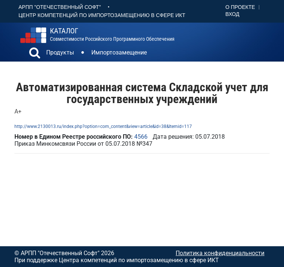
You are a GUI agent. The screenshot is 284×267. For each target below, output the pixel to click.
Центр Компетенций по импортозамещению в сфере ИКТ (101, 15)
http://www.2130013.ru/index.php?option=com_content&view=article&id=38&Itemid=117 (103, 126)
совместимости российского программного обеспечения (112, 34)
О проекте (240, 7)
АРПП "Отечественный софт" (59, 7)
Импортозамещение (119, 52)
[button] (34, 54)
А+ (17, 111)
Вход (233, 14)
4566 (141, 136)
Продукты (60, 52)
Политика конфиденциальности (220, 253)
